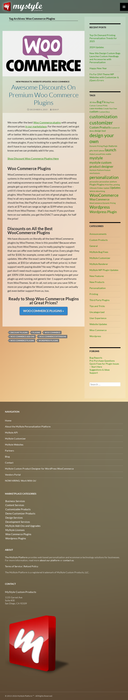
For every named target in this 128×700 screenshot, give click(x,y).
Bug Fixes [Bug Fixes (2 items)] (110, 102)
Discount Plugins (19, 332)
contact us (68, 560)
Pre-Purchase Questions (102, 360)
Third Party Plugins (100, 300)
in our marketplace (36, 126)
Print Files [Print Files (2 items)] (109, 185)
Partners (9, 450)
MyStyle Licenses (13, 529)
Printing (94, 294)
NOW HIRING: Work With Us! (20, 480)
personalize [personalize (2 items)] (94, 182)
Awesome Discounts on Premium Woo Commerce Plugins (43, 94)
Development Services (16, 521)
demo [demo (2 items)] (92, 131)
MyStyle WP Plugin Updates (104, 270)
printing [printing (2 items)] (117, 185)
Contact (9, 462)
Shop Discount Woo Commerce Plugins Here (33, 158)
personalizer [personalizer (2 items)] (104, 182)
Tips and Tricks (97, 306)
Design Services (13, 517)
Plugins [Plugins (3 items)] (100, 184)
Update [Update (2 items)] (107, 188)
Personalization (98, 288)
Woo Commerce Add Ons (22, 336)
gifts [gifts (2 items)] (91, 150)
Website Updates (42, 81)
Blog (7, 456)
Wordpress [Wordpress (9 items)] (100, 207)
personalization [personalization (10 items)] (104, 177)
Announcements (98, 233)
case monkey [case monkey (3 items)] (96, 108)
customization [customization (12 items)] (103, 116)
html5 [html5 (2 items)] (96, 150)
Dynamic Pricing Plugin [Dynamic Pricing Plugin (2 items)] (99, 146)
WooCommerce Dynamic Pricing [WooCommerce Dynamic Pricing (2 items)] (103, 203)
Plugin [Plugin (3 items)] (93, 184)
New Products (24, 81)
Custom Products (99, 240)
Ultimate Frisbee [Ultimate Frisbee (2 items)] (96, 188)
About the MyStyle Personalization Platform (28, 426)
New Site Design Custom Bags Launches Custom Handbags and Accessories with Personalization (105, 58)
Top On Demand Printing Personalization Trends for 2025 (103, 38)
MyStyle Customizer (100, 258)
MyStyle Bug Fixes (99, 252)
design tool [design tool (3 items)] (100, 130)
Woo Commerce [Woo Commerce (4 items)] (100, 199)
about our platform (50, 560)
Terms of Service (13, 566)
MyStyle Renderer (99, 264)
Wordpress (95, 336)
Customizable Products (17, 509)
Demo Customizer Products (19, 513)
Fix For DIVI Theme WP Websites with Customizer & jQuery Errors (104, 77)
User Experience (98, 318)
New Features (97, 276)
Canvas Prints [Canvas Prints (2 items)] (102, 105)
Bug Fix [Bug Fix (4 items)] (101, 102)
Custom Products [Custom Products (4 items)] (100, 127)
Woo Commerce (61, 81)
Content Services (13, 505)
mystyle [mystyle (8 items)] (96, 157)
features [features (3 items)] (113, 145)
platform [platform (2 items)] (113, 182)
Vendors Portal (13, 474)
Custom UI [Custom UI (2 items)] (115, 128)
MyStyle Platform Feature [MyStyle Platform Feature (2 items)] (100, 170)
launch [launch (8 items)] (110, 149)
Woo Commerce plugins (47, 122)
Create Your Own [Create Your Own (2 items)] (110, 108)
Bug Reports (96, 357)
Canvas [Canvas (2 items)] (93, 105)
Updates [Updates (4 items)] (115, 187)
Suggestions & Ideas (100, 369)
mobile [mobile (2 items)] (108, 154)
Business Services (14, 501)
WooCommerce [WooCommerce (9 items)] (104, 195)
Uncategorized (97, 312)
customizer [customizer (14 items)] (101, 122)
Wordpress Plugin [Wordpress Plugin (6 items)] (103, 212)
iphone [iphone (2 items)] (101, 150)
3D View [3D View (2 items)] (93, 102)
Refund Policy (31, 566)
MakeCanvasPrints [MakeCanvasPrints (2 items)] (97, 154)
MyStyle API (11, 432)
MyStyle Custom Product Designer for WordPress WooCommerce (39, 468)
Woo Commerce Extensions (52, 336)
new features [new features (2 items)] (95, 173)
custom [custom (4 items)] (94, 111)
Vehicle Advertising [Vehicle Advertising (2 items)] (97, 191)
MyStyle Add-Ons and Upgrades (21, 525)
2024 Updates (97, 47)
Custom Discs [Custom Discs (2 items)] (104, 112)
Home (8, 420)
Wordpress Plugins (48, 340)
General (94, 246)
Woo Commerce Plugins (22, 340)
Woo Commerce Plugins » (43, 311)
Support (94, 372)
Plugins (36, 332)
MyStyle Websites (14, 444)
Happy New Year (98, 68)
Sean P (55, 109)
